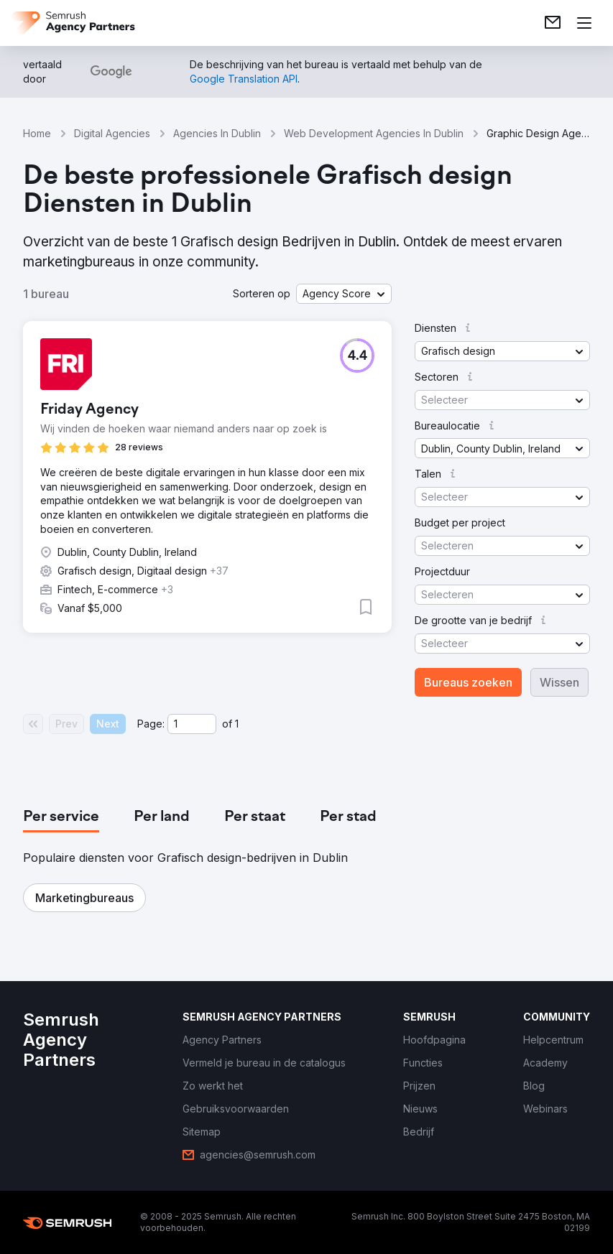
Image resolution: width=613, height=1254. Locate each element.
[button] (344, 294)
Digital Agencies (112, 133)
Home (37, 133)
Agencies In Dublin (217, 133)
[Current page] (192, 724)
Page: (151, 723)
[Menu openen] (584, 23)
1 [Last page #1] (237, 723)
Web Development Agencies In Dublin (374, 133)
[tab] (61, 817)
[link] (552, 23)
